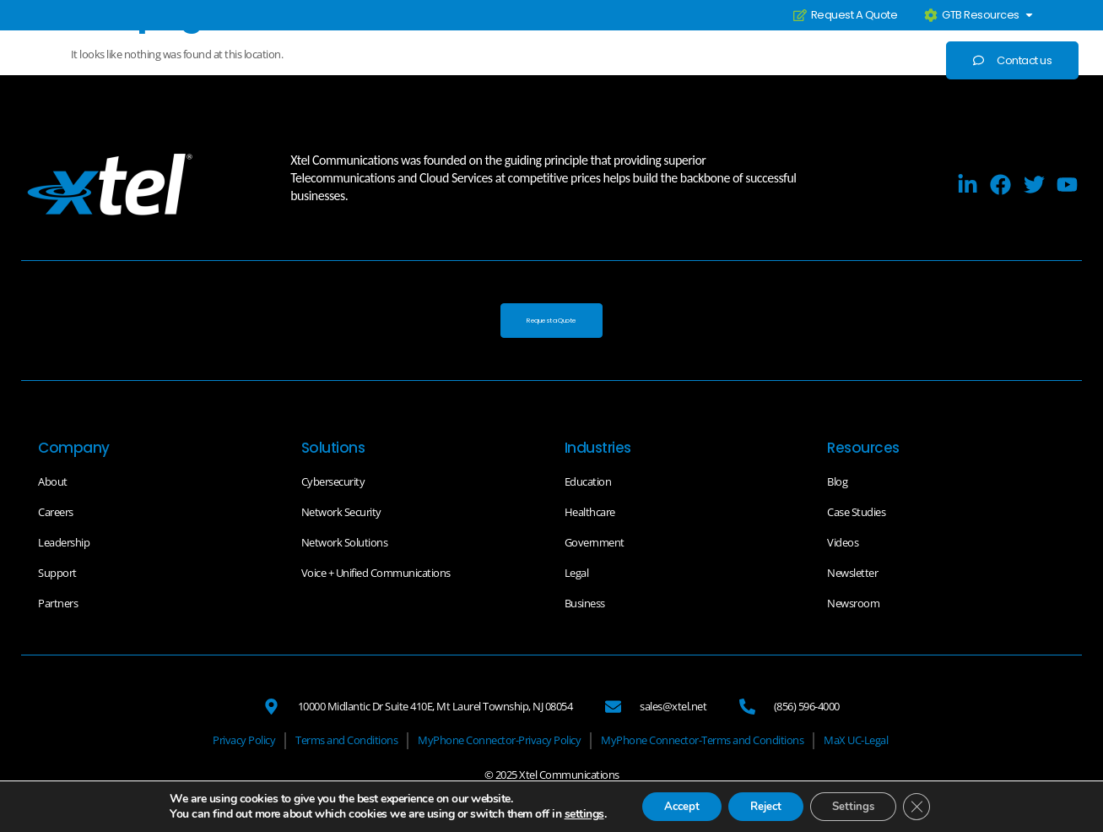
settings (568, 813)
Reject (764, 805)
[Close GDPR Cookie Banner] (930, 806)
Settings (860, 805)
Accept (670, 805)
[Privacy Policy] (243, 743)
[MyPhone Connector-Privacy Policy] (499, 743)
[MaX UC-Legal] (855, 743)
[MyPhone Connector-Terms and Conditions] (702, 743)
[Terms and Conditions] (346, 743)
